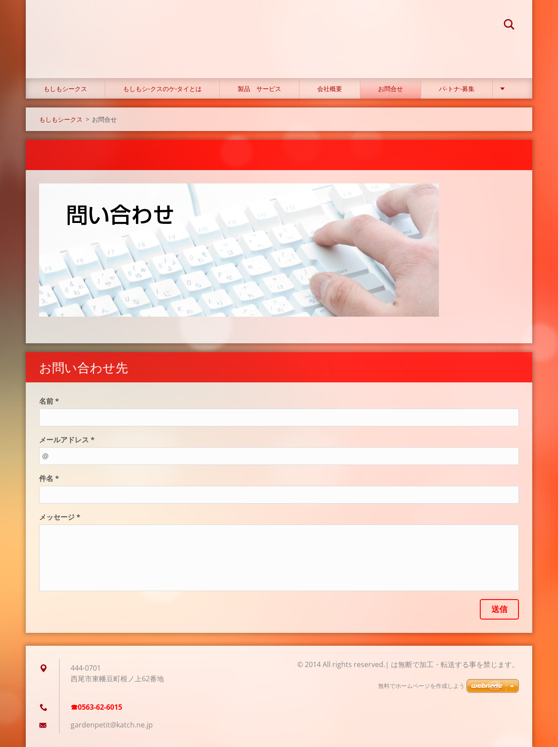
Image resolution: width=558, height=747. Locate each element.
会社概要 (329, 88)
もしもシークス (65, 88)
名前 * (49, 401)
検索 (509, 26)
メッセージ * (59, 517)
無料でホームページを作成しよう (421, 686)
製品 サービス (259, 88)
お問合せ (390, 88)
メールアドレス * (67, 440)
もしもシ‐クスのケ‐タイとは (162, 88)
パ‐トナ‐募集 (456, 88)
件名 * (49, 478)
